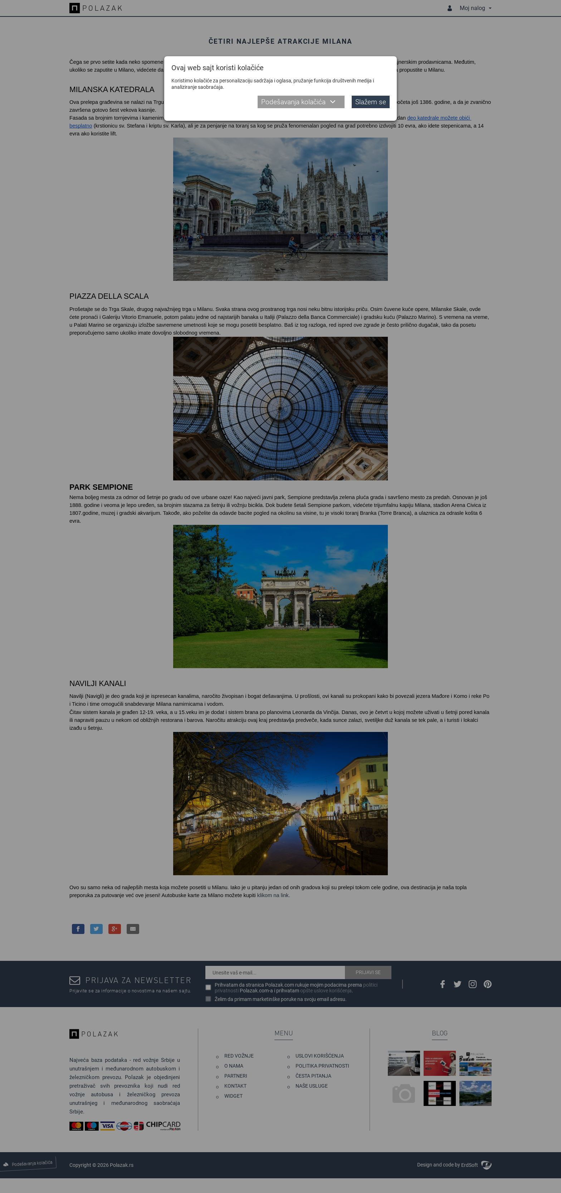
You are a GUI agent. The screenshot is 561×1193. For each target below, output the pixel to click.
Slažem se (370, 102)
